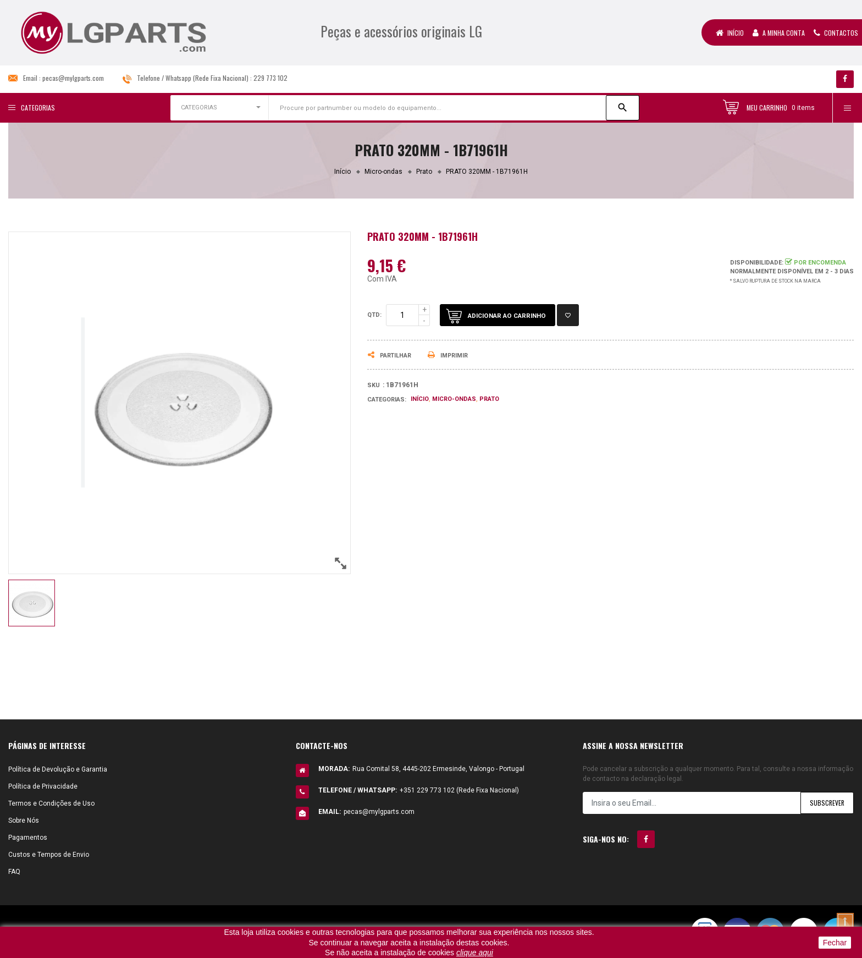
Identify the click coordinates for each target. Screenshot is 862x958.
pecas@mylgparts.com (73, 77)
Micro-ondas (454, 399)
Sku (373, 385)
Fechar (835, 942)
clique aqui (474, 952)
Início (730, 32)
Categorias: (386, 399)
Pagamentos (27, 837)
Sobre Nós (23, 820)
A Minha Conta (779, 32)
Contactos (836, 32)
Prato (489, 399)
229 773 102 (270, 77)
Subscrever (826, 802)
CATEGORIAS (199, 107)
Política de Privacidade (43, 786)
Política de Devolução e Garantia (57, 769)
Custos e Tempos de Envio (48, 854)
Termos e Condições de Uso (51, 803)
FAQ (14, 872)
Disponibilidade (756, 262)
